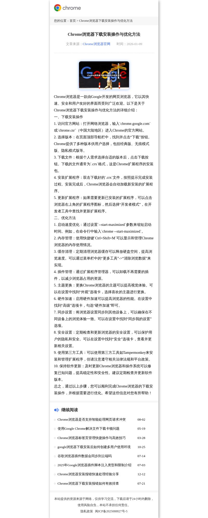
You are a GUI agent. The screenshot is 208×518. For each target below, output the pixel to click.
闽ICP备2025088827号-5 (111, 511)
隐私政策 (86, 511)
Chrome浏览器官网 (96, 44)
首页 (73, 21)
